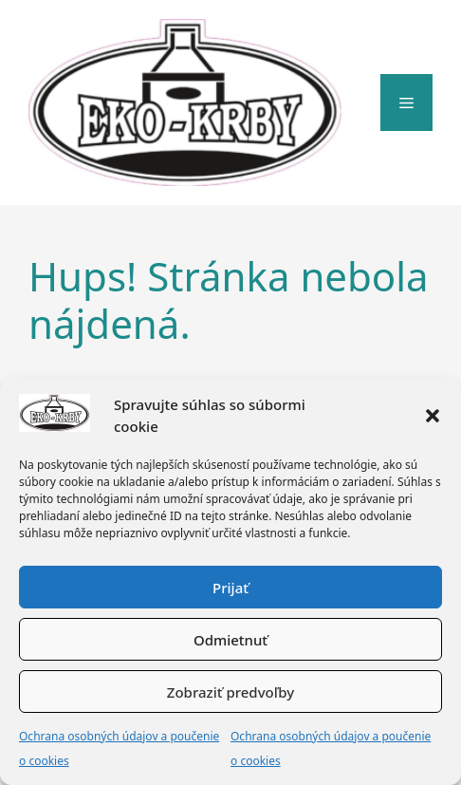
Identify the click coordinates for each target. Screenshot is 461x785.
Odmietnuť (230, 639)
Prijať (230, 587)
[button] (432, 415)
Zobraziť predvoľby (230, 691)
